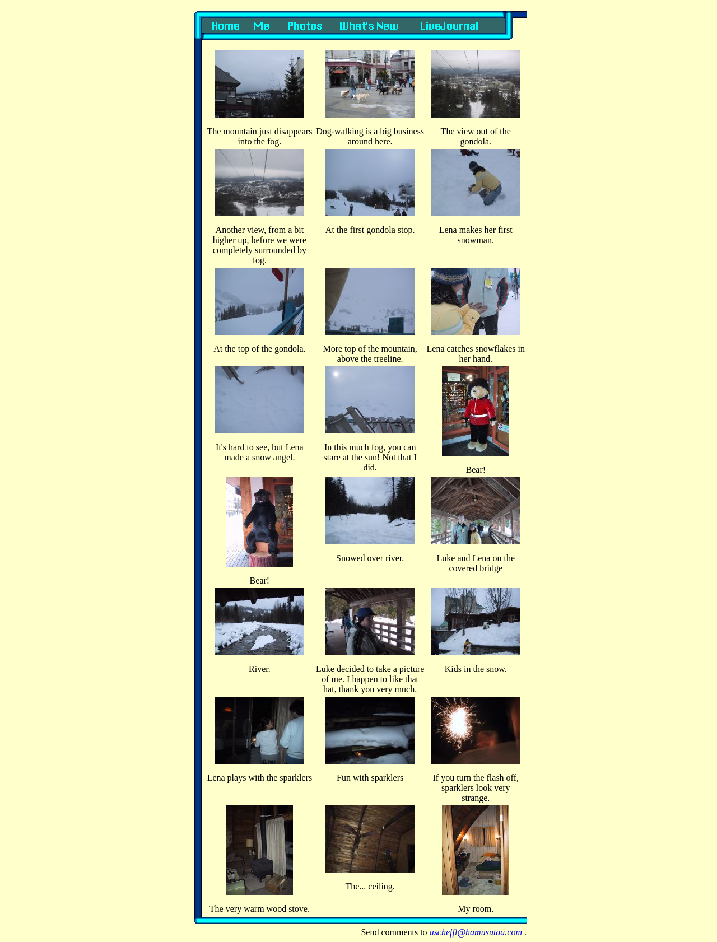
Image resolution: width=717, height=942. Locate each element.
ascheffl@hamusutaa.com (476, 932)
